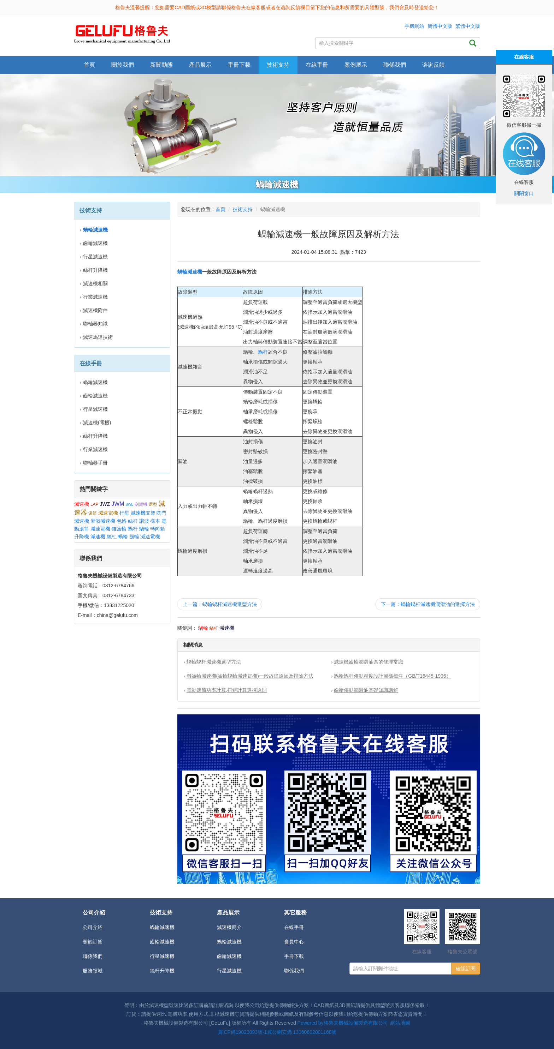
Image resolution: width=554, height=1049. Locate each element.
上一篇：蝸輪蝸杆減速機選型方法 (220, 604)
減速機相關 (95, 283)
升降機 (81, 536)
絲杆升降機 (95, 270)
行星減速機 (95, 256)
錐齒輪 (119, 529)
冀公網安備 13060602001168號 (302, 1032)
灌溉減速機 (102, 521)
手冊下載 (294, 956)
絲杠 (112, 536)
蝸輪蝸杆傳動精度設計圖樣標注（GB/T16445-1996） (392, 676)
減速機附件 (95, 310)
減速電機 (108, 513)
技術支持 (243, 209)
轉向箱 (157, 529)
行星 (124, 513)
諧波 (144, 521)
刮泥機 (141, 504)
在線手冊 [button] (317, 65)
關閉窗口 (524, 193)
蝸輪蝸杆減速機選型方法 (214, 662)
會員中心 (294, 942)
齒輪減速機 (95, 243)
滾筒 (92, 513)
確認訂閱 (466, 968)
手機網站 (414, 26)
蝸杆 (133, 529)
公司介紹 (92, 927)
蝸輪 (144, 529)
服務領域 (92, 970)
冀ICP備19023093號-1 (242, 1032)
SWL (129, 504)
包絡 (121, 521)
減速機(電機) (97, 422)
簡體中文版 (440, 26)
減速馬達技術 (98, 337)
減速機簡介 (229, 927)
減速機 (81, 504)
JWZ (105, 504)
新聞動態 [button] (161, 65)
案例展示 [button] (355, 65)
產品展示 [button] (200, 65)
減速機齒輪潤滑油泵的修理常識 (368, 662)
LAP (94, 504)
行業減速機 (95, 297)
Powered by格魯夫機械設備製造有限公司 (342, 1023)
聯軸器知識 (95, 323)
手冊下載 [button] (239, 65)
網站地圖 (400, 1023)
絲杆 (133, 521)
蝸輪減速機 (95, 382)
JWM (117, 504)
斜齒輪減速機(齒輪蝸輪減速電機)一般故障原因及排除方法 (250, 676)
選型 (153, 504)
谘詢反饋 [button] (433, 65)
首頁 (89, 65)
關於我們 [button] (122, 65)
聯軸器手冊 (95, 463)
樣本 (155, 521)
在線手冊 (294, 927)
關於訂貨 (92, 942)
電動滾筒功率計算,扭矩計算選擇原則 (227, 690)
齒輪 (134, 536)
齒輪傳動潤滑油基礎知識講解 (366, 690)
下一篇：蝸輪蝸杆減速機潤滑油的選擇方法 (428, 604)
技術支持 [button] (278, 65)
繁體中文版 (467, 26)
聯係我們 (394, 65)
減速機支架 (143, 513)
